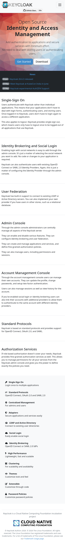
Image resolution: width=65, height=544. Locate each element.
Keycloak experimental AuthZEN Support (29, 88)
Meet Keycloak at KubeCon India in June (29, 83)
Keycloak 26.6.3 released (21, 79)
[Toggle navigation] (59, 5)
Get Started (24, 61)
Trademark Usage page (34, 538)
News (32, 74)
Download (42, 61)
